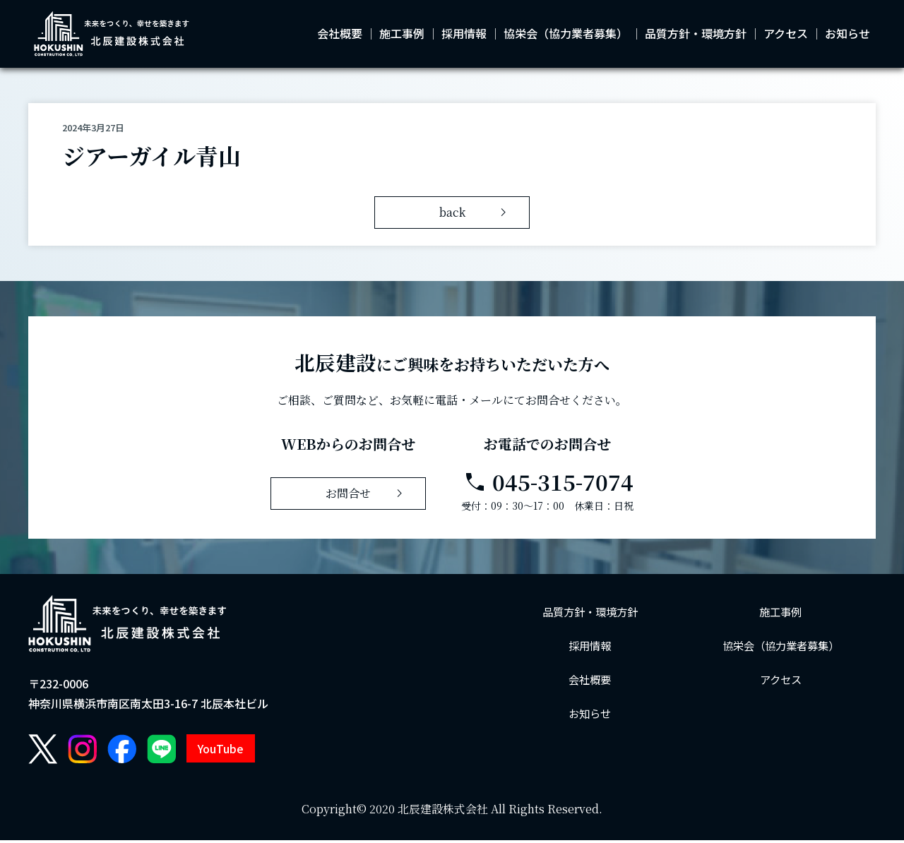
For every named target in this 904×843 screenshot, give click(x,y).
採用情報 (464, 35)
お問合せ (367, 496)
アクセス (785, 35)
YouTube (221, 751)
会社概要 (339, 35)
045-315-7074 (548, 485)
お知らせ (847, 35)
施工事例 (401, 35)
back (476, 215)
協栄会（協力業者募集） (566, 35)
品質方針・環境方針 (696, 35)
